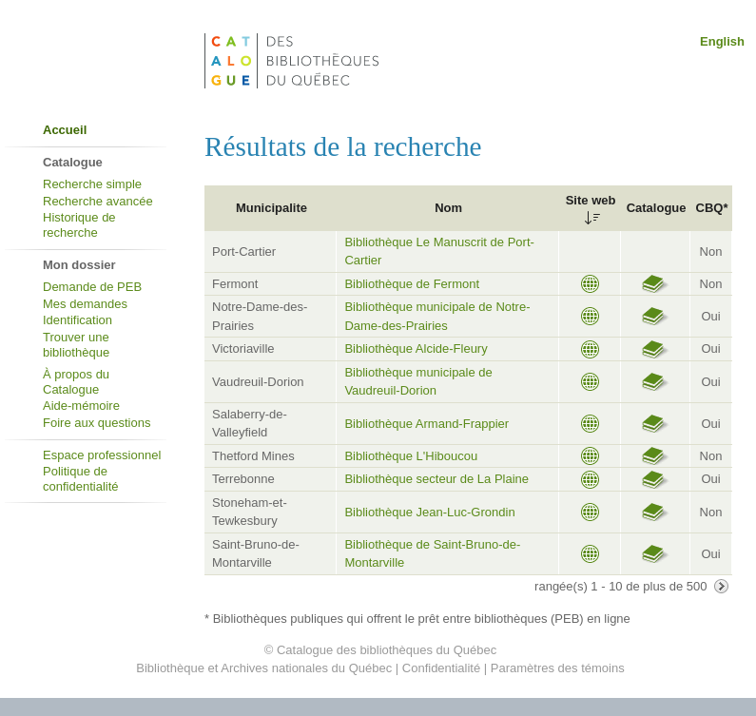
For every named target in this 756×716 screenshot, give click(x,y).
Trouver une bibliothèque (76, 344)
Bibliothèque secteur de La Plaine (436, 479)
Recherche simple (92, 184)
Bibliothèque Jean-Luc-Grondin (429, 512)
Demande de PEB (92, 287)
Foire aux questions (96, 423)
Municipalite (271, 208)
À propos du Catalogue (76, 382)
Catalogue (657, 208)
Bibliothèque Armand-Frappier (426, 423)
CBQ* (712, 208)
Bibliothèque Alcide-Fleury (415, 348)
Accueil (65, 130)
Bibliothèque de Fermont (411, 284)
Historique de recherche (79, 225)
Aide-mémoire (81, 405)
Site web (591, 200)
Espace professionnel (102, 455)
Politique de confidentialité (81, 478)
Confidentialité (441, 668)
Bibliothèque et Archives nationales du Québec (264, 668)
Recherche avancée (98, 201)
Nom (448, 208)
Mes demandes (85, 304)
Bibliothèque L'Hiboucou (410, 456)
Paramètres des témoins (558, 668)
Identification (77, 320)
